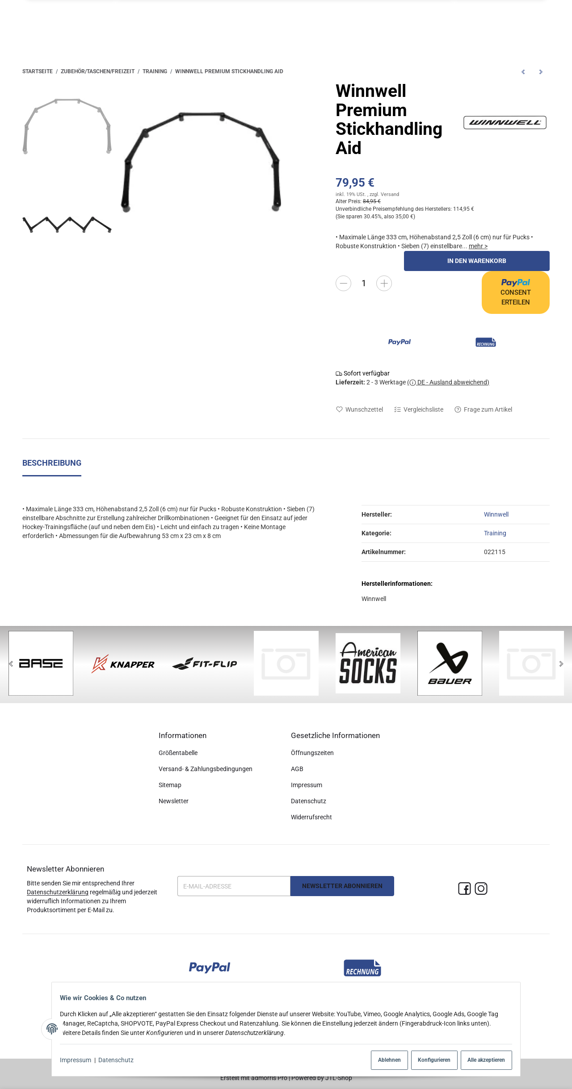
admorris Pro (269, 1077)
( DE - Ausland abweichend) (448, 382)
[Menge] (364, 283)
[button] (438, 22)
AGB (297, 769)
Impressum (80, 1060)
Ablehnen (376, 1060)
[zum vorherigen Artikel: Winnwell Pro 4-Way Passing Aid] (523, 72)
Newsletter (174, 801)
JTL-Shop (338, 1077)
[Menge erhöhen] (384, 283)
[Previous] (10, 664)
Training (495, 533)
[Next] (561, 664)
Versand (390, 194)
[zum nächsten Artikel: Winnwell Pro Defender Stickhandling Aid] (541, 72)
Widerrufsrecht (311, 817)
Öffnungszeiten (312, 753)
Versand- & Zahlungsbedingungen (205, 769)
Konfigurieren (424, 1060)
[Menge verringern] (343, 283)
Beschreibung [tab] (51, 463)
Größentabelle (178, 753)
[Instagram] (481, 889)
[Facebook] (464, 889)
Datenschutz (120, 1060)
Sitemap (170, 785)
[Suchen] (470, 22)
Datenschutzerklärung (57, 892)
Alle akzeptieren (480, 1060)
